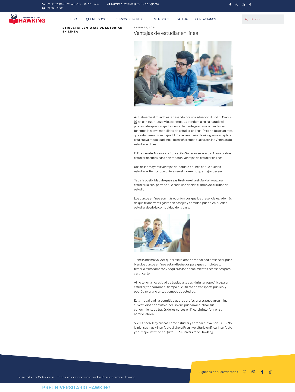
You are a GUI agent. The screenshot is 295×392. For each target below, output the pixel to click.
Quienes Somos (97, 19)
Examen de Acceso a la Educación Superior (167, 153)
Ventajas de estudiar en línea (166, 33)
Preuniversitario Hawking (193, 135)
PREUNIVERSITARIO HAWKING (76, 387)
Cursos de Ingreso (130, 19)
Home (74, 19)
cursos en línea (150, 198)
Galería (182, 19)
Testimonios (160, 19)
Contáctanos (205, 19)
